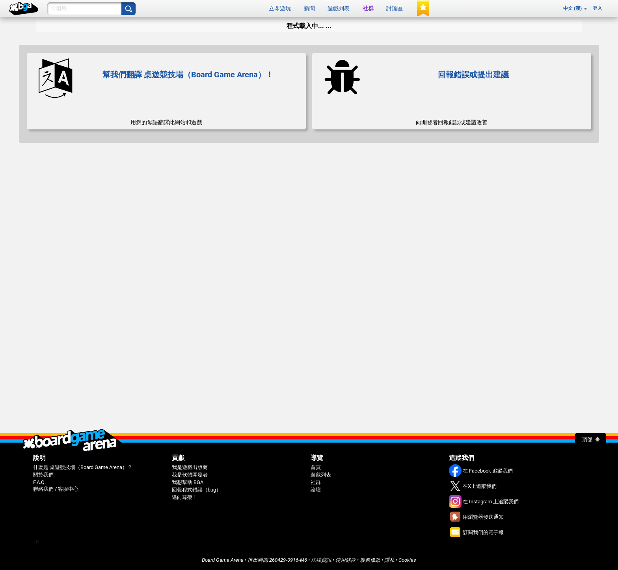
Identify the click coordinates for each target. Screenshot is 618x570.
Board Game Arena (223, 560)
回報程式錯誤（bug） (196, 490)
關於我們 (43, 475)
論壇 (316, 490)
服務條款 (370, 560)
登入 (597, 8)
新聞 (309, 8)
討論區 (394, 8)
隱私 (389, 560)
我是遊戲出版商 (190, 467)
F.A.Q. (39, 482)
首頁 (316, 467)
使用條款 (345, 560)
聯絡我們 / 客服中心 (55, 489)
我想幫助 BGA (187, 482)
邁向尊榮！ (184, 497)
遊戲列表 (339, 8)
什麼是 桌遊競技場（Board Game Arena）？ (82, 467)
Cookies (407, 560)
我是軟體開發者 (190, 475)
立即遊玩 (280, 8)
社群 (368, 8)
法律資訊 (321, 560)
